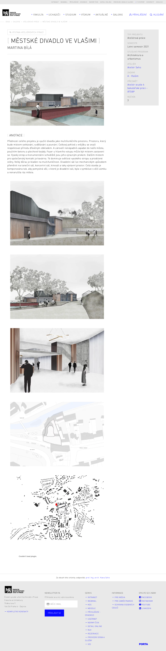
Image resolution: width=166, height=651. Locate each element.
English (159, 2)
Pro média (120, 597)
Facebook (145, 597)
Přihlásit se (54, 613)
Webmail (64, 2)
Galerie (118, 14)
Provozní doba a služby (123, 2)
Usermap (92, 618)
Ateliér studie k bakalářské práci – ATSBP (137, 88)
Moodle (92, 608)
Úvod (8, 22)
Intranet (55, 2)
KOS (90, 604)
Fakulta (38, 14)
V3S (89, 642)
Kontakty (150, 2)
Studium (70, 14)
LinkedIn (145, 608)
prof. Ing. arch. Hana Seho (98, 577)
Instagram (146, 601)
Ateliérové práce (31, 22)
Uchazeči (54, 14)
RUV (89, 629)
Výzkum (85, 14)
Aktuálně (102, 14)
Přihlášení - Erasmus (78, 2)
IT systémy (140, 2)
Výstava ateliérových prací (26, 32)
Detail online (105, 2)
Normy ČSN (93, 2)
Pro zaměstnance (124, 601)
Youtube (144, 604)
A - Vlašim (133, 75)
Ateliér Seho (134, 67)
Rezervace (93, 632)
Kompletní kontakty (17, 611)
